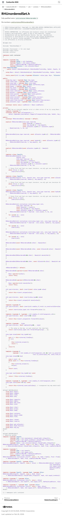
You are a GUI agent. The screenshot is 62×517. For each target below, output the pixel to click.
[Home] (3, 7)
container (35, 7)
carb (29, 7)
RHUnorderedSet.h (46, 7)
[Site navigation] (3, 2)
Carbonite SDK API (11, 7)
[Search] (59, 2)
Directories (22, 7)
